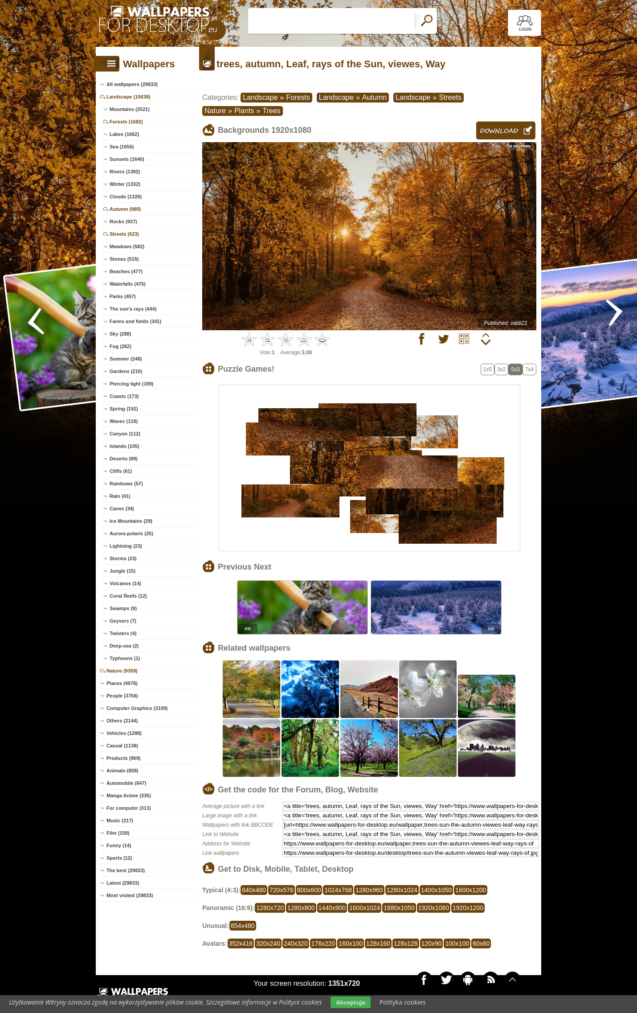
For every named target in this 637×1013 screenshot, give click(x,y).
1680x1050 (399, 907)
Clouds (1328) (126, 196)
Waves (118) (124, 421)
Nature (215, 111)
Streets (450, 97)
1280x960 (369, 890)
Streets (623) (124, 234)
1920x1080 (433, 907)
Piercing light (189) (131, 383)
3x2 (501, 369)
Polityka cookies (403, 1002)
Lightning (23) (126, 546)
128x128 (406, 943)
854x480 (243, 925)
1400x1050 (436, 890)
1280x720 (270, 907)
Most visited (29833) (129, 895)
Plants (244, 111)
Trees (271, 111)
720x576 (282, 890)
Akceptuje (350, 1002)
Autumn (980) (125, 209)
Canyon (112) (125, 433)
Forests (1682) (126, 121)
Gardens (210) (126, 371)
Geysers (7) (123, 620)
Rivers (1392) (125, 171)
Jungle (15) (122, 571)
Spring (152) (124, 408)
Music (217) (119, 820)
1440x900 (332, 907)
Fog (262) (120, 346)
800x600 (309, 890)
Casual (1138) (122, 745)
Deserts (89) (124, 458)
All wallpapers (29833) (132, 84)
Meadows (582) (127, 246)
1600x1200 (470, 890)
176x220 (323, 943)
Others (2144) (122, 720)
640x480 (254, 890)
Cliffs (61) (121, 471)
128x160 (378, 943)
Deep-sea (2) (124, 645)
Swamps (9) (123, 608)
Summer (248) (126, 358)
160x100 (351, 943)
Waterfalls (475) (128, 284)
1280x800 (301, 907)
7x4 (529, 369)
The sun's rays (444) (133, 309)
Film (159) (117, 833)
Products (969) (123, 758)
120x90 (431, 943)
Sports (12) (119, 858)
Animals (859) (122, 770)
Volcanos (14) (125, 583)
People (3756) (122, 695)
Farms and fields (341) (135, 321)
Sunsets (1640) (127, 159)
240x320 (296, 943)
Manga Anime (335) (128, 795)
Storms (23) (123, 558)
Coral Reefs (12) (128, 596)
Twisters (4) (123, 633)
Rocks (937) (123, 221)
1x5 (487, 369)
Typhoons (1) (125, 658)
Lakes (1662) (124, 134)
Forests (298, 97)
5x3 (515, 369)
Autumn (374, 97)
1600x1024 (364, 907)
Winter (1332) (125, 184)
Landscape (260, 97)
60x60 (481, 943)
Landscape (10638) (128, 96)
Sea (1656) (122, 146)
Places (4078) (122, 683)
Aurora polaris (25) (131, 533)
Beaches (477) (126, 271)
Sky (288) (120, 333)
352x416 (241, 943)
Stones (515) (124, 259)
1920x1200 (468, 907)
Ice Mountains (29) (131, 521)
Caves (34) (122, 508)
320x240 (268, 943)
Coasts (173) (124, 396)
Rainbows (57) (126, 483)
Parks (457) (123, 296)
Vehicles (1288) (124, 733)
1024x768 (338, 890)
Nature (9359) (122, 670)
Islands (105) (124, 446)
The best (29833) (125, 870)
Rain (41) (120, 496)
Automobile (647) (126, 783)
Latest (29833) (122, 883)
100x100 (457, 943)
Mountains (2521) (130, 109)
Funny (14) (118, 845)
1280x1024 (402, 890)
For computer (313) (128, 808)
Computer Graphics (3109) (137, 708)
